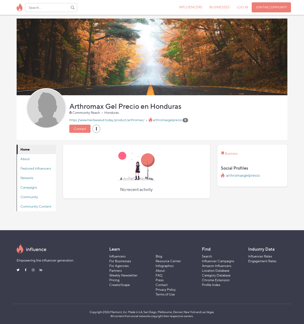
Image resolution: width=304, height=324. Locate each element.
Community (29, 197)
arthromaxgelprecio (167, 120)
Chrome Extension (216, 280)
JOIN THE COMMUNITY (271, 7)
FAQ (159, 275)
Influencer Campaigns (218, 261)
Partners (115, 270)
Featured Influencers (35, 168)
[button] (96, 129)
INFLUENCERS (190, 7)
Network (26, 178)
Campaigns (28, 187)
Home (25, 149)
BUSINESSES (219, 7)
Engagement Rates (262, 261)
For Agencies (119, 266)
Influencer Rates (260, 256)
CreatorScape (119, 285)
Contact (80, 129)
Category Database (216, 275)
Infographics (165, 266)
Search (207, 256)
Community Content (35, 206)
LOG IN (242, 7)
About (25, 159)
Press (160, 280)
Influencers (117, 256)
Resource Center (168, 261)
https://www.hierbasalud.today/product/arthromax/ (106, 120)
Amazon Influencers (216, 266)
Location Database (215, 270)
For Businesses (120, 261)
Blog (159, 256)
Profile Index (211, 285)
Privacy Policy (166, 289)
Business (231, 153)
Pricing (114, 280)
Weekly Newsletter (123, 275)
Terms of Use (165, 294)
